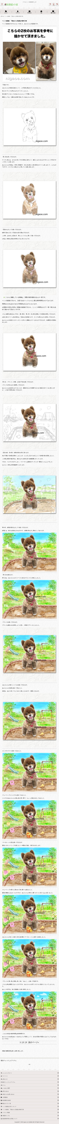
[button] (2, 4)
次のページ (33, 1042)
